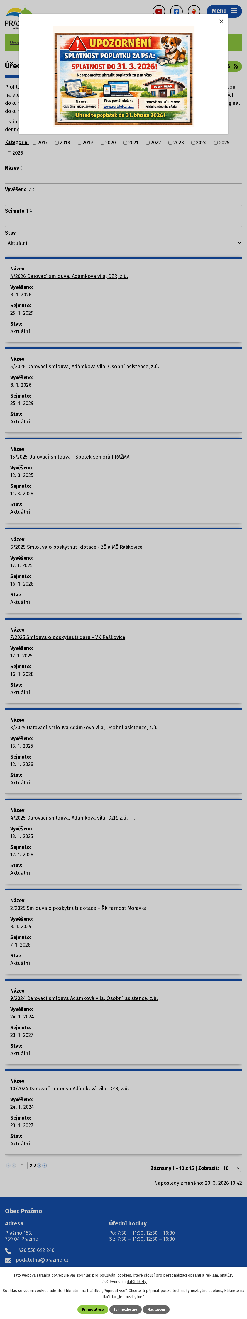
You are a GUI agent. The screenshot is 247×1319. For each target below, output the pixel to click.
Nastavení (156, 1309)
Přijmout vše (93, 1309)
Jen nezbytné (125, 1309)
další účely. (137, 1281)
